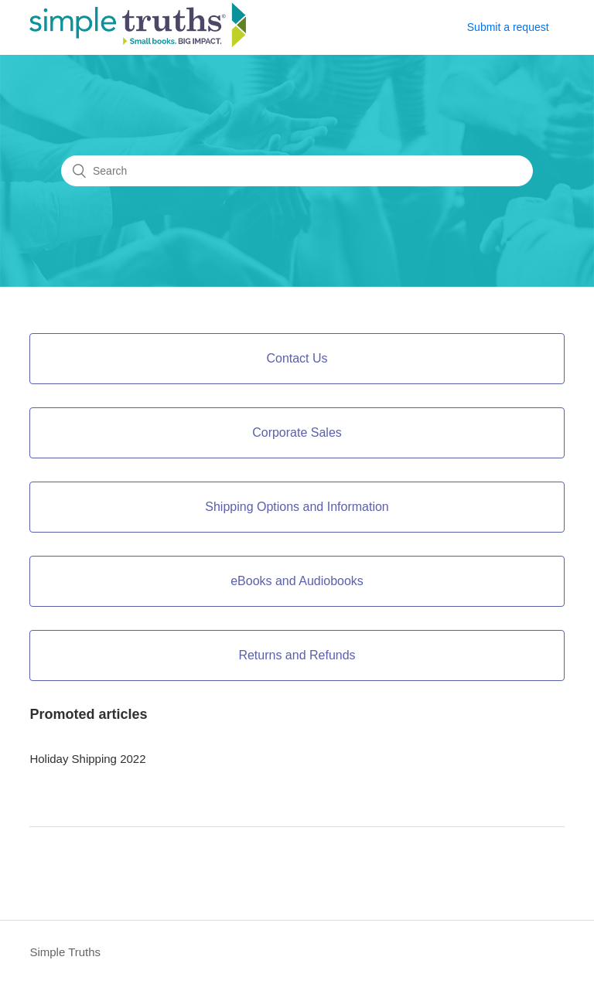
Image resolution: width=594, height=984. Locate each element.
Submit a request (508, 27)
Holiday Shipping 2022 (87, 758)
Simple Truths (65, 951)
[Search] (297, 170)
